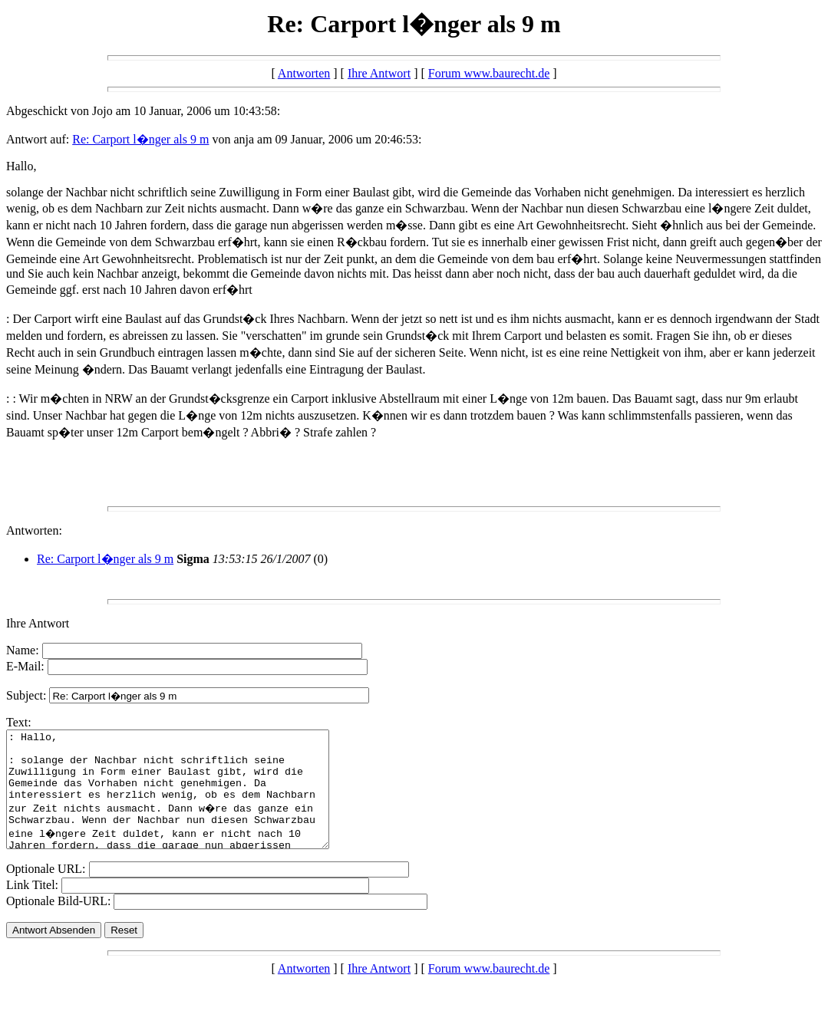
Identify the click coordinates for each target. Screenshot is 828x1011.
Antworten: (34, 530)
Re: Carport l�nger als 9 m (140, 139)
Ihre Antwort (379, 73)
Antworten (304, 73)
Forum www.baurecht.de (488, 73)
